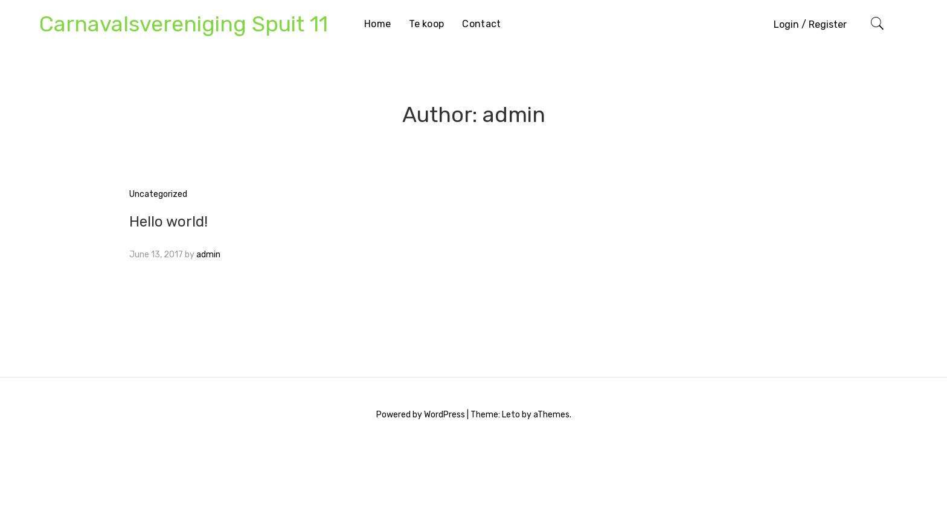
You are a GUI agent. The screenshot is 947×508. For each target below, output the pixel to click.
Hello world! (168, 221)
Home (377, 24)
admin (208, 254)
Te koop (426, 24)
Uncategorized (158, 194)
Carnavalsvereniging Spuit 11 (183, 24)
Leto (511, 415)
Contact (481, 24)
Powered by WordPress (420, 415)
